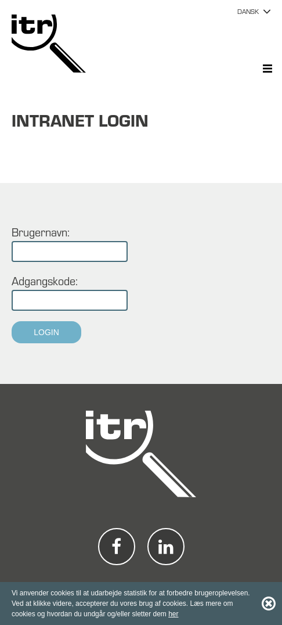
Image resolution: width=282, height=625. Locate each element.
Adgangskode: (45, 280)
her (173, 614)
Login (46, 332)
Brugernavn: (41, 232)
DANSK (248, 11)
